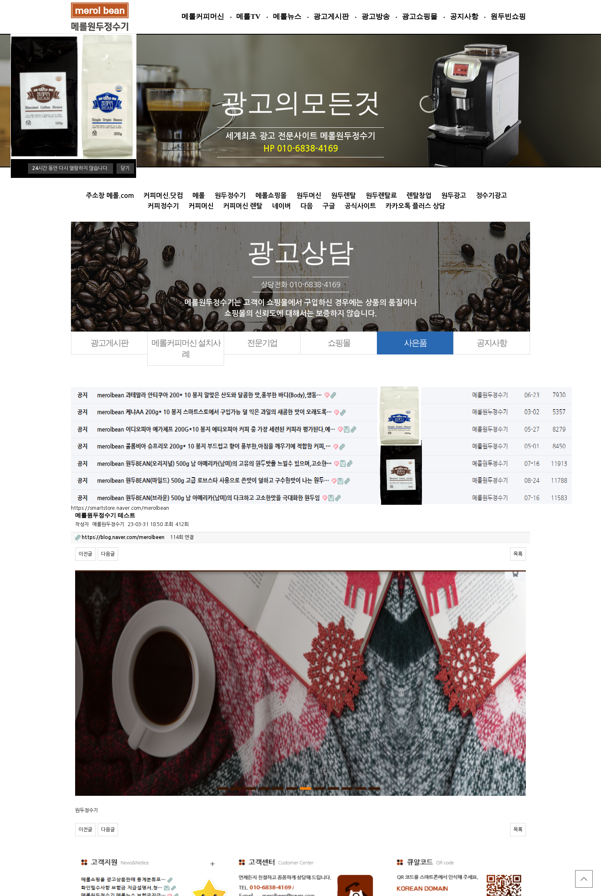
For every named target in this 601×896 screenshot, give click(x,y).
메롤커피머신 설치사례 (186, 348)
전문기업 (262, 342)
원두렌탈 (343, 195)
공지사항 (464, 16)
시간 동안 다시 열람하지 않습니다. (70, 168)
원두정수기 (230, 195)
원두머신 (308, 195)
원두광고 (453, 195)
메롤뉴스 (287, 16)
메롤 (198, 195)
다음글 (108, 554)
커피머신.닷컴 (163, 195)
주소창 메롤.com (110, 195)
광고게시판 (331, 16)
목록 (518, 554)
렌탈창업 (419, 195)
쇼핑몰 (339, 342)
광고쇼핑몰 (419, 16)
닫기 (125, 168)
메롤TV (248, 16)
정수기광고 (491, 195)
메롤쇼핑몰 (271, 195)
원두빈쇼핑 (508, 16)
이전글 (85, 554)
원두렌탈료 (381, 195)
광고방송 (375, 16)
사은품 (415, 342)
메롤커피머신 (203, 16)
